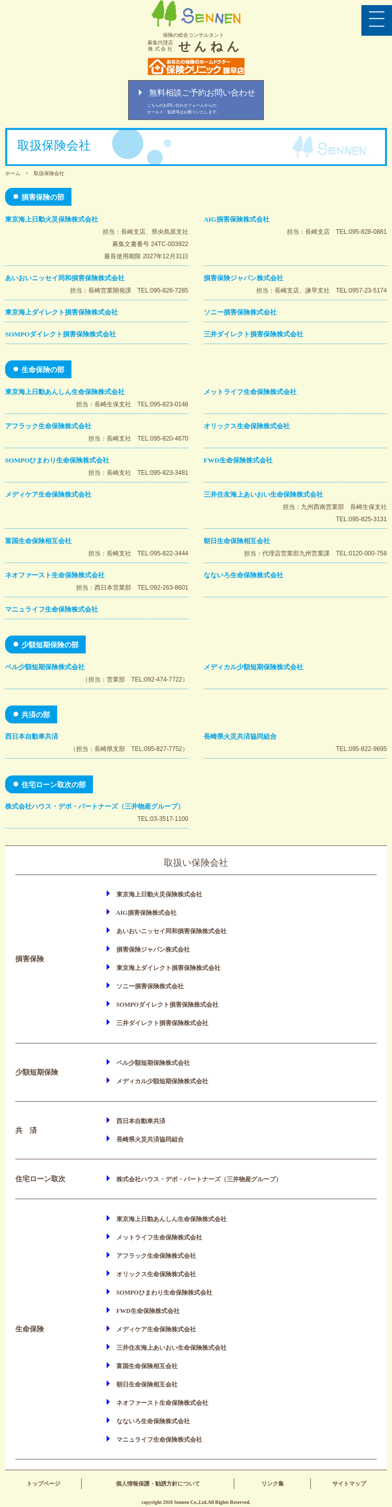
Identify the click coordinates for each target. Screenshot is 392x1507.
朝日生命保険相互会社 (237, 541)
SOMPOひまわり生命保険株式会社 (57, 460)
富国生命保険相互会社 (38, 541)
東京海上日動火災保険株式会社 (51, 219)
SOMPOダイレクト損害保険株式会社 (60, 334)
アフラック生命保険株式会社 (48, 426)
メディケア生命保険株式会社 (48, 494)
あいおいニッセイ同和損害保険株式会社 (65, 278)
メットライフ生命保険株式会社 (250, 392)
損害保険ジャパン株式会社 (243, 278)
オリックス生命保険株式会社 (247, 426)
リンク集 (272, 1483)
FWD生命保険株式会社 (238, 460)
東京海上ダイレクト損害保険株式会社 (61, 312)
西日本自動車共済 (31, 736)
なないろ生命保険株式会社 (243, 575)
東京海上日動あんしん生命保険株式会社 (65, 392)
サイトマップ (349, 1483)
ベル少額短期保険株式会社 (45, 667)
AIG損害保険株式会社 (237, 219)
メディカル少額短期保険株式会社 (253, 667)
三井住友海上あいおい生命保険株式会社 (263, 494)
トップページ (43, 1483)
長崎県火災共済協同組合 (240, 736)
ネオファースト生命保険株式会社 (55, 575)
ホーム (12, 173)
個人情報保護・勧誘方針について (158, 1483)
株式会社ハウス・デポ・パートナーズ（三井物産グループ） (94, 806)
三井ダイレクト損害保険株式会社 (253, 334)
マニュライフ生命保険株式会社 (51, 609)
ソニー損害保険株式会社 (240, 312)
